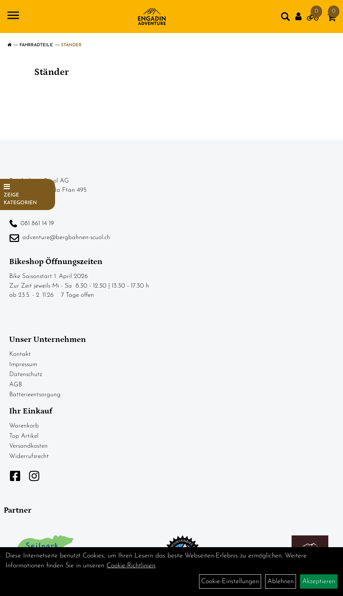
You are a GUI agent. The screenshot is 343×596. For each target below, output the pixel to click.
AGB (15, 385)
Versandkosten (28, 446)
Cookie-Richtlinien (130, 565)
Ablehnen (280, 581)
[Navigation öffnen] (13, 17)
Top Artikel (24, 436)
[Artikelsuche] (285, 18)
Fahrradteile (36, 45)
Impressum (23, 364)
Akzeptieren (318, 581)
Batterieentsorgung (35, 394)
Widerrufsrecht (29, 456)
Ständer (71, 45)
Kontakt (20, 354)
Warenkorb (24, 426)
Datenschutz (25, 374)
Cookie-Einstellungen (230, 581)
